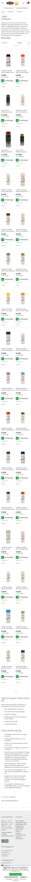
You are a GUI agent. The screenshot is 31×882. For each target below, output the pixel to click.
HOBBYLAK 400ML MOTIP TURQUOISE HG (22, 389)
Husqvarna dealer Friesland (6, 833)
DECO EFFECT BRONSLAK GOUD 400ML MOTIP (21, 151)
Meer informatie (15, 871)
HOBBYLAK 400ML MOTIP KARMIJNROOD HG (7, 429)
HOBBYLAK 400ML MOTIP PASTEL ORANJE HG (22, 310)
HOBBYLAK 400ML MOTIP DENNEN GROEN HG (8, 509)
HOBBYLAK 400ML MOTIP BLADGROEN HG (23, 429)
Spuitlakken (20, 11)
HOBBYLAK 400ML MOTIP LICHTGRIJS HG (22, 230)
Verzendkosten (19, 828)
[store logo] (9, 3)
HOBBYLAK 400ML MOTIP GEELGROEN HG (22, 627)
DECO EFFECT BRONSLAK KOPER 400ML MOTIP (6, 151)
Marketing (22, 879)
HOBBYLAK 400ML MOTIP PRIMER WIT (6, 588)
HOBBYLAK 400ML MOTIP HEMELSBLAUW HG (8, 628)
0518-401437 (6, 863)
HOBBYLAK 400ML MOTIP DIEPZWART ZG (7, 349)
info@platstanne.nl (7, 860)
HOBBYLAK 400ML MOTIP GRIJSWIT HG (7, 190)
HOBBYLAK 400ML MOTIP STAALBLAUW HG (7, 469)
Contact (17, 831)
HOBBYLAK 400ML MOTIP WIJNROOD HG (7, 71)
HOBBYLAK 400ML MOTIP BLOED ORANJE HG (22, 72)
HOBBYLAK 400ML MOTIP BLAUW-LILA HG (8, 389)
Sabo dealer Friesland (7, 836)
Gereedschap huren (21, 824)
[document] (15, 874)
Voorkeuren (15, 880)
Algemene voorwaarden (19, 837)
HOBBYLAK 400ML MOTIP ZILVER (6, 548)
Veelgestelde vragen (21, 822)
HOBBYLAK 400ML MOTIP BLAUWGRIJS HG (8, 270)
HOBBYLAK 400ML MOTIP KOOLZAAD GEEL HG (6, 310)
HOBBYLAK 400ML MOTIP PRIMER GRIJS (22, 548)
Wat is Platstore (19, 821)
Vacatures (18, 833)
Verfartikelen (10, 11)
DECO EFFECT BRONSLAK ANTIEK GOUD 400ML (6, 112)
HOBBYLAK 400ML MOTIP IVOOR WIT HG (22, 588)
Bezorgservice (19, 826)
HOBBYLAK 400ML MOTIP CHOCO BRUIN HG (7, 231)
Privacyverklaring (20, 835)
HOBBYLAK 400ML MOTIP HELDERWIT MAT (23, 349)
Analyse (16, 879)
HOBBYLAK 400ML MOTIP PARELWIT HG (22, 111)
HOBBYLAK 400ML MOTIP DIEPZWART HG (22, 667)
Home (3, 11)
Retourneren (19, 830)
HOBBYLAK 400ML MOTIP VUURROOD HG (22, 508)
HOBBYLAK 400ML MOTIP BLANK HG (6, 667)
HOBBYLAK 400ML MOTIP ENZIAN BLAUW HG (22, 469)
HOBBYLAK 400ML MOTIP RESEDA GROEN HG (22, 270)
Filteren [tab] (4, 16)
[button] (13, 83)
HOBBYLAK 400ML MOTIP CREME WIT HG (22, 190)
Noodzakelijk (9, 879)
